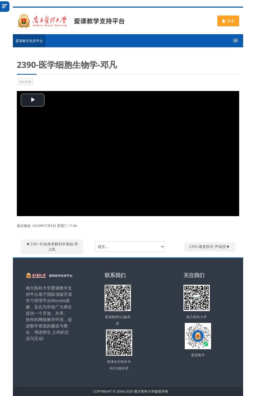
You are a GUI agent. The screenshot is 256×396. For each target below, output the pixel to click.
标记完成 (25, 82)
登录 (228, 20)
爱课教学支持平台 (29, 40)
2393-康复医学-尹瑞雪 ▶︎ (210, 246)
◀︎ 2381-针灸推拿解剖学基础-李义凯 (52, 246)
